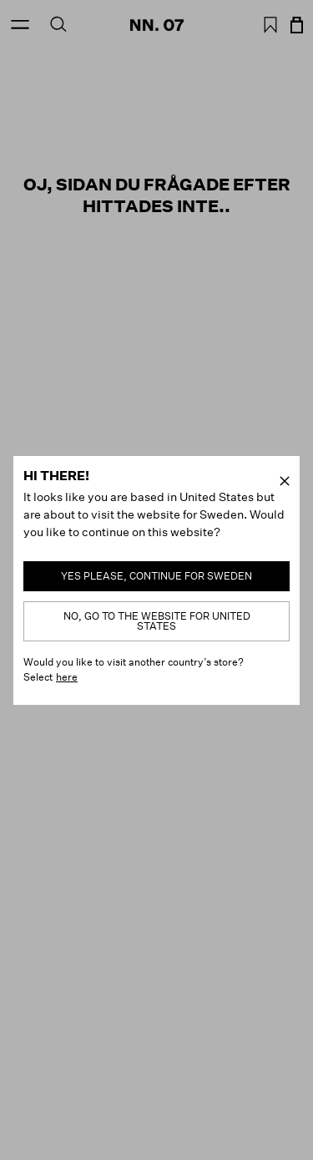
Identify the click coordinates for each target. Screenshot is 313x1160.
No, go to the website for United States (156, 621)
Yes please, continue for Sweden (156, 576)
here (67, 677)
